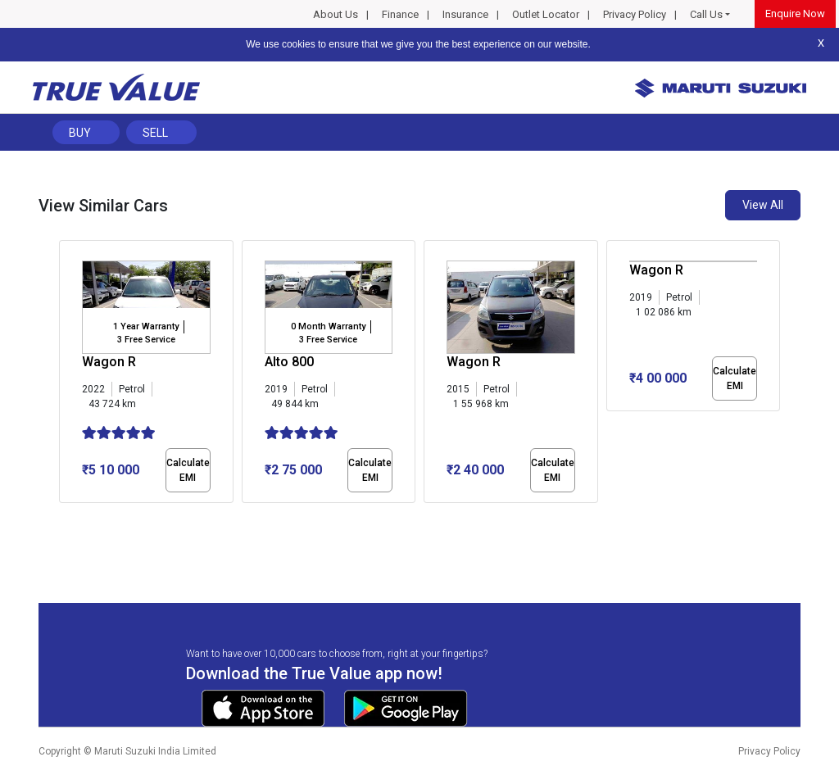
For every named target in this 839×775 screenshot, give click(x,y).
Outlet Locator (545, 14)
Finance (400, 14)
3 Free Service (146, 339)
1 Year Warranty (146, 326)
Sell (155, 132)
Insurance (465, 14)
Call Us (706, 14)
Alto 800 (289, 361)
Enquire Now (795, 13)
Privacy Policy (634, 14)
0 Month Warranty (328, 326)
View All (762, 204)
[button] (64, 517)
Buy (80, 132)
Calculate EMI (188, 470)
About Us (335, 14)
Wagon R (109, 361)
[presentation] (68, 375)
